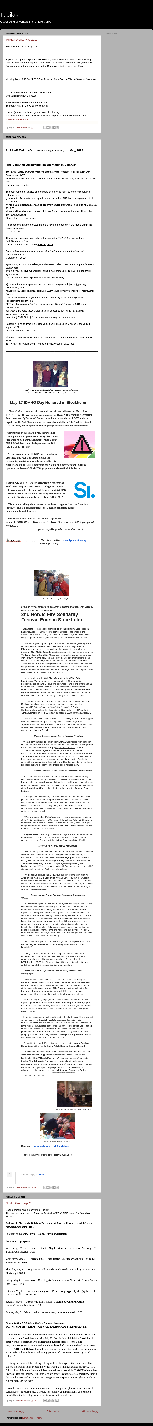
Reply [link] (32, 1175)
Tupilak (9, 14)
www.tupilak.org (42, 1146)
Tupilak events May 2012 (21, 39)
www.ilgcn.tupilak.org (17, 119)
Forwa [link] (41, 1175)
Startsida (53, 1411)
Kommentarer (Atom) (32, 1418)
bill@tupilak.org (61, 1146)
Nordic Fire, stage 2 (18, 1203)
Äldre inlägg (90, 1411)
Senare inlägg (15, 1411)
